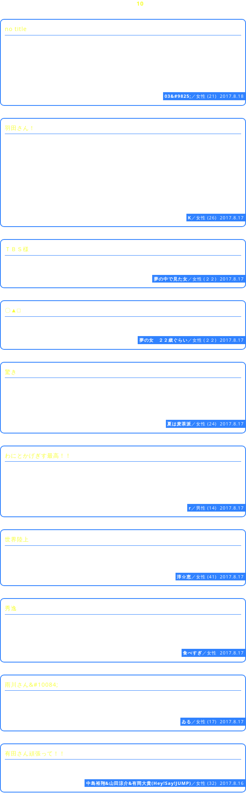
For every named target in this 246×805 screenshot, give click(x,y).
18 (45, 11)
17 (26, 11)
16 (7, 11)
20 (83, 11)
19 (64, 11)
